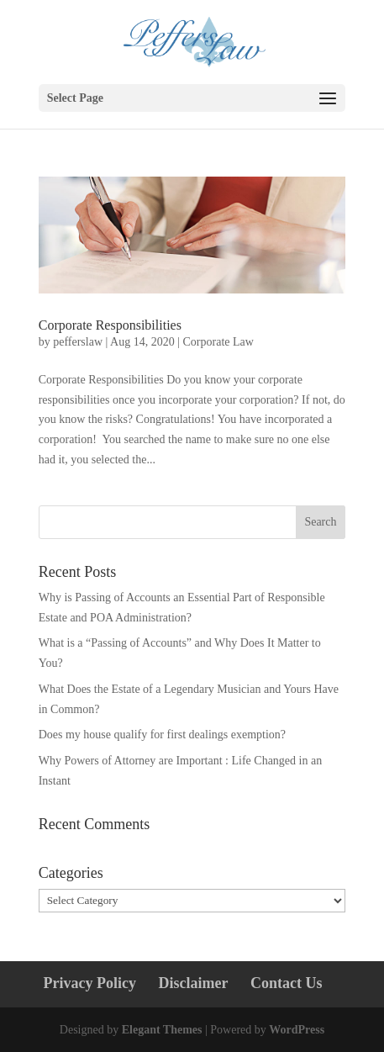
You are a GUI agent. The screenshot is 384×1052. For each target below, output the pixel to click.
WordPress (296, 1029)
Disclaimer (194, 983)
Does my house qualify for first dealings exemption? (165, 734)
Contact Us (286, 983)
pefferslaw (78, 342)
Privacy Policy (90, 983)
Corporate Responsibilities (110, 325)
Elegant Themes (162, 1029)
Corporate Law (218, 342)
